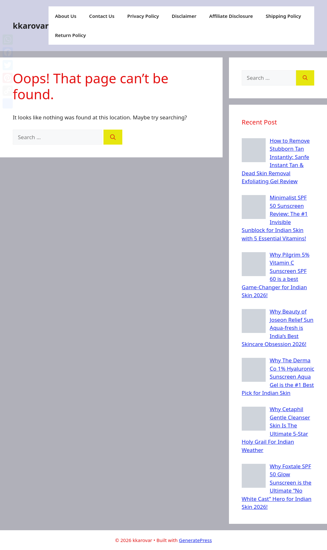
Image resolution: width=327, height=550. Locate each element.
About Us (65, 16)
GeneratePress (195, 540)
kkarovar (31, 25)
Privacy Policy (143, 16)
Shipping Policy (283, 16)
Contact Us (101, 16)
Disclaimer (184, 16)
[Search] (112, 137)
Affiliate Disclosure (231, 16)
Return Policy (70, 35)
